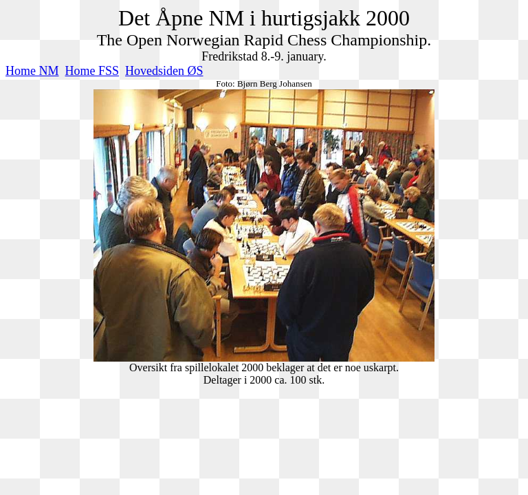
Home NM (32, 71)
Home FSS (92, 71)
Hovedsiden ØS (164, 71)
